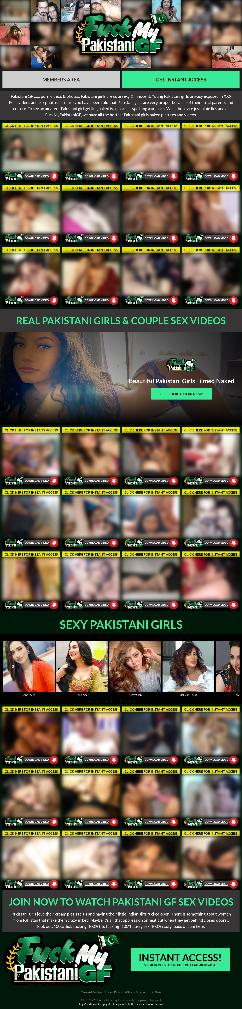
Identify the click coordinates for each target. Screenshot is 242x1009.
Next (228, 666)
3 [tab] (97, 701)
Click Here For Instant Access (31, 126)
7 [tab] (115, 701)
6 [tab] (111, 701)
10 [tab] (129, 701)
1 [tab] (88, 701)
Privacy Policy (113, 992)
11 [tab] (134, 701)
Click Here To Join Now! (181, 394)
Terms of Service (91, 992)
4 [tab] (102, 701)
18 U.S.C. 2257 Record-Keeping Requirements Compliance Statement (121, 1000)
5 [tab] (106, 701)
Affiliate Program (135, 992)
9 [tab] (125, 701)
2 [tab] (92, 701)
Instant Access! (180, 959)
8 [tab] (120, 701)
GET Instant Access (181, 80)
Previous (13, 666)
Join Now (155, 992)
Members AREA (61, 80)
